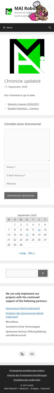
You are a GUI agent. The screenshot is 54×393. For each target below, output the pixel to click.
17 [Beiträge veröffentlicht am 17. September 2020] (27, 234)
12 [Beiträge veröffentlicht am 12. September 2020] (39, 229)
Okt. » (31, 253)
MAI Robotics (28, 8)
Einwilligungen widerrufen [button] (27, 379)
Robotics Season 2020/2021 (23, 104)
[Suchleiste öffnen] (50, 27)
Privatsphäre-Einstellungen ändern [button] (26, 370)
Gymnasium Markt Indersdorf (23, 308)
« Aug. (22, 253)
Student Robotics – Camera (23, 108)
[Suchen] (43, 273)
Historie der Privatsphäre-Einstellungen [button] (27, 375)
